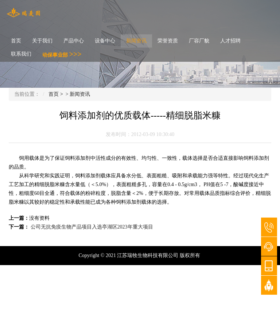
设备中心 (105, 41)
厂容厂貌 (199, 41)
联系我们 (21, 54)
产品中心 (73, 41)
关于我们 (42, 41)
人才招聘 (230, 41)
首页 (16, 41)
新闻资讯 (136, 41)
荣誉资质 (168, 41)
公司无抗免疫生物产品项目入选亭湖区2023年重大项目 (92, 227)
